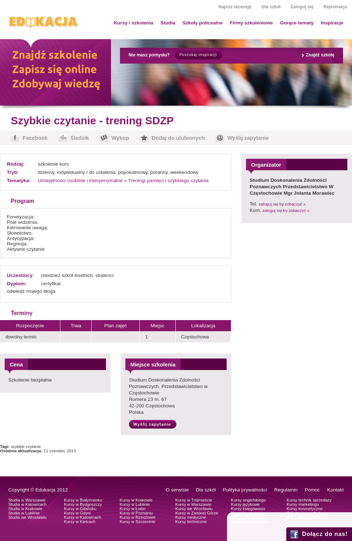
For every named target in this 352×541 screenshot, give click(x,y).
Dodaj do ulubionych (178, 138)
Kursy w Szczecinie (137, 521)
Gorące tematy (297, 23)
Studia (168, 23)
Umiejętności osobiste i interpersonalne (80, 180)
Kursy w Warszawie (193, 504)
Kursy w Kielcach (80, 521)
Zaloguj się (302, 6)
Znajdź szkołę (320, 54)
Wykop (120, 138)
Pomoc (312, 490)
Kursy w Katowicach (82, 517)
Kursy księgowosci (248, 509)
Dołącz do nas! (325, 534)
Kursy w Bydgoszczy (83, 504)
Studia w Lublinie (24, 513)
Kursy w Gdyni (77, 513)
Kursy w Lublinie (135, 504)
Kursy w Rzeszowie (138, 517)
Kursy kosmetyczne (305, 509)
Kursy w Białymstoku (83, 500)
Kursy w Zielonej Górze (196, 513)
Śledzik (79, 138)
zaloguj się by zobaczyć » (282, 204)
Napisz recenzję (234, 6)
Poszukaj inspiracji (198, 55)
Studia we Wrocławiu (27, 517)
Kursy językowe (245, 504)
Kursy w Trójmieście (193, 500)
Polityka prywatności (245, 490)
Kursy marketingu (303, 504)
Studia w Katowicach (27, 504)
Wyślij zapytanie (248, 138)
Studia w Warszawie (27, 500)
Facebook (35, 138)
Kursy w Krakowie (136, 500)
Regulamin (286, 490)
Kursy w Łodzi (132, 509)
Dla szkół (271, 6)
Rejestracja (335, 6)
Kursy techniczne (191, 521)
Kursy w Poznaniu (136, 513)
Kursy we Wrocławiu (194, 509)
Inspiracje (332, 23)
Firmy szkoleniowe (251, 23)
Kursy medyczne (190, 517)
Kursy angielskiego (248, 500)
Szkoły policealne (202, 23)
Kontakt (335, 490)
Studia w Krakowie (25, 509)
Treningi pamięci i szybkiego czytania (168, 180)
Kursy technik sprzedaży (309, 500)
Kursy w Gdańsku (80, 509)
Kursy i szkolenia (133, 23)
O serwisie (177, 490)
